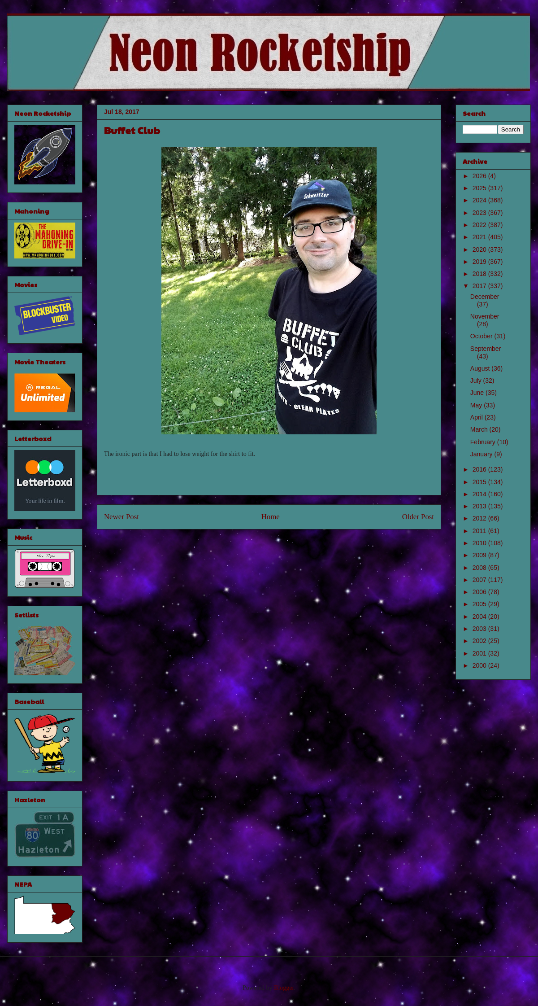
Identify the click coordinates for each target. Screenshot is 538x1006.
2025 (480, 188)
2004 (480, 616)
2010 (480, 543)
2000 (480, 665)
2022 (480, 224)
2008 (480, 567)
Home (270, 516)
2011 (480, 530)
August (480, 368)
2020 (480, 249)
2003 (480, 628)
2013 (480, 506)
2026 (480, 175)
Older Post (418, 516)
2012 (480, 518)
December (484, 296)
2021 (480, 237)
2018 (480, 273)
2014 (480, 494)
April (477, 417)
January (482, 454)
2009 (480, 555)
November (484, 316)
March (480, 429)
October (482, 336)
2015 (480, 482)
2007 (480, 579)
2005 (480, 604)
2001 (480, 653)
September (485, 348)
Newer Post (121, 516)
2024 (480, 200)
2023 (480, 212)
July (476, 380)
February (483, 442)
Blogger (284, 987)
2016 (480, 469)
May (477, 405)
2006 (480, 591)
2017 (480, 285)
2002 (480, 640)
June (478, 392)
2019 (480, 261)
